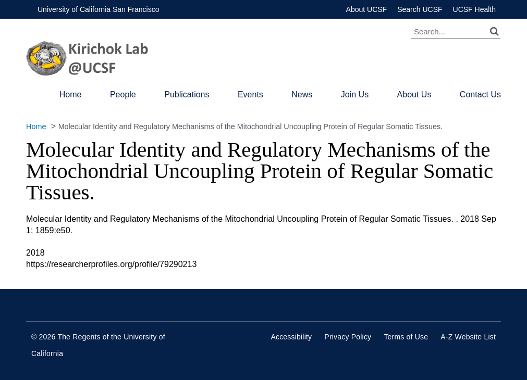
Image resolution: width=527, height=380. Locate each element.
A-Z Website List (468, 337)
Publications (186, 94)
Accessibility (291, 337)
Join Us (355, 94)
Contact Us (480, 94)
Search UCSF (419, 9)
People (123, 94)
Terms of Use (406, 337)
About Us (414, 94)
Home (70, 94)
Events (250, 94)
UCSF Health (474, 9)
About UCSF (366, 9)
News (301, 94)
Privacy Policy (347, 337)
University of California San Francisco (98, 9)
